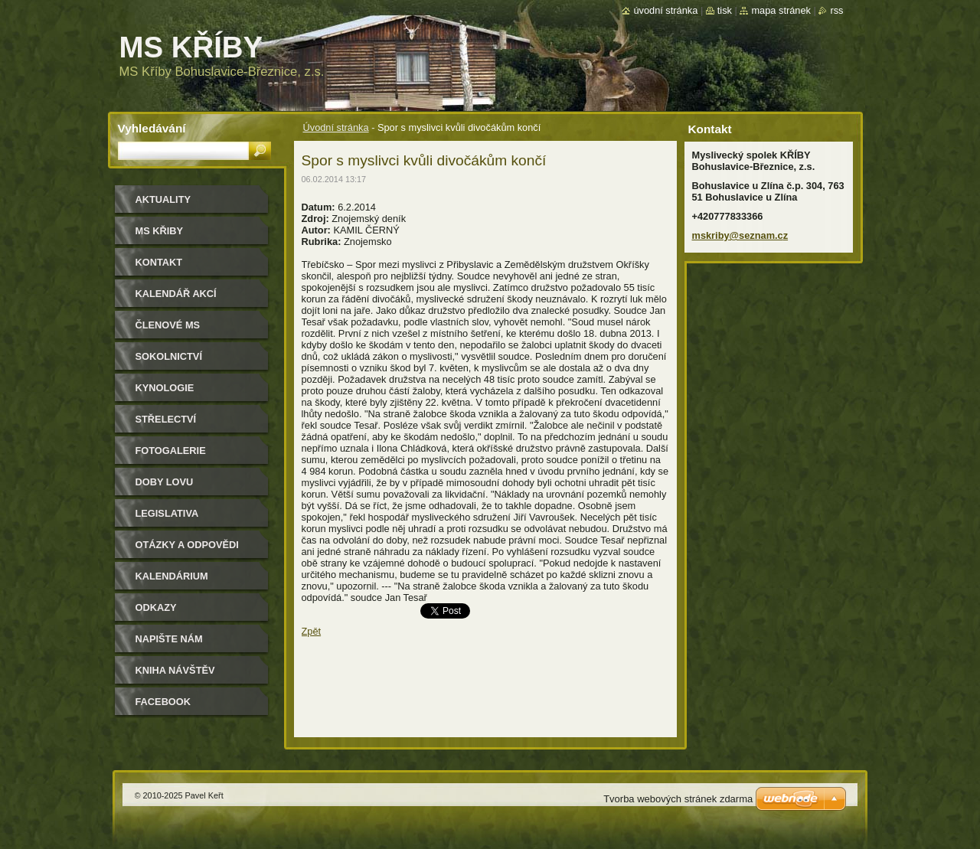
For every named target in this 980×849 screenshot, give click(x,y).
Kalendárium (172, 576)
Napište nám (169, 639)
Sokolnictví (169, 356)
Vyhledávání (152, 128)
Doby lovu (165, 482)
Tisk (724, 10)
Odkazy (156, 607)
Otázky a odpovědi (187, 544)
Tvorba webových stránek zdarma (678, 799)
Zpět (312, 631)
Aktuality (163, 199)
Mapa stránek (781, 10)
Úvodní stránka (336, 127)
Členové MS (168, 325)
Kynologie (165, 387)
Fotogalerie (171, 450)
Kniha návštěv (175, 670)
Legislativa (167, 513)
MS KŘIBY (160, 231)
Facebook (163, 701)
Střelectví (166, 419)
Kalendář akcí (176, 293)
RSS (836, 10)
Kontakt (159, 262)
